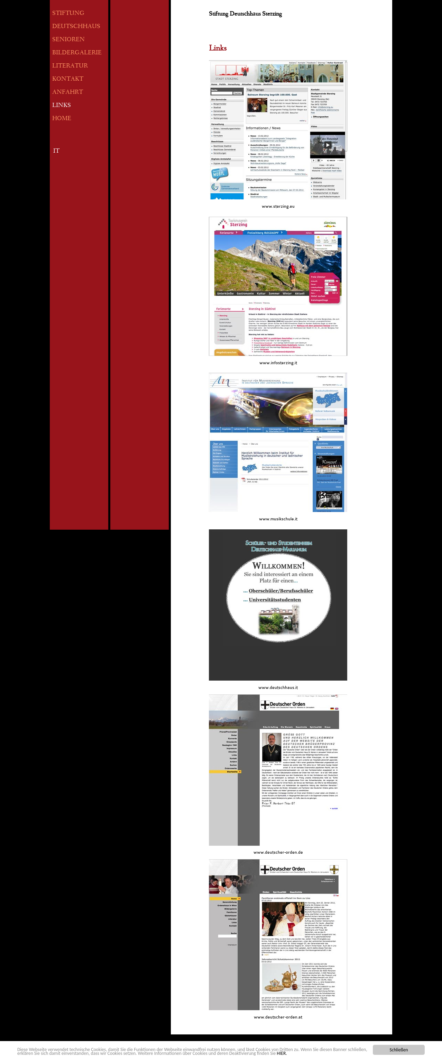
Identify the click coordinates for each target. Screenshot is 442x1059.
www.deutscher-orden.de (278, 852)
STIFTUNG (68, 14)
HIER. (282, 1054)
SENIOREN (68, 40)
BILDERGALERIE (77, 53)
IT (56, 151)
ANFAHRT (67, 93)
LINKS (61, 106)
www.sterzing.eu (278, 206)
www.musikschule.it (278, 519)
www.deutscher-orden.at (278, 1017)
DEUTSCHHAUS (76, 27)
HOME (61, 119)
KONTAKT (67, 79)
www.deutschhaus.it (278, 687)
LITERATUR (70, 66)
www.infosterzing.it (278, 362)
